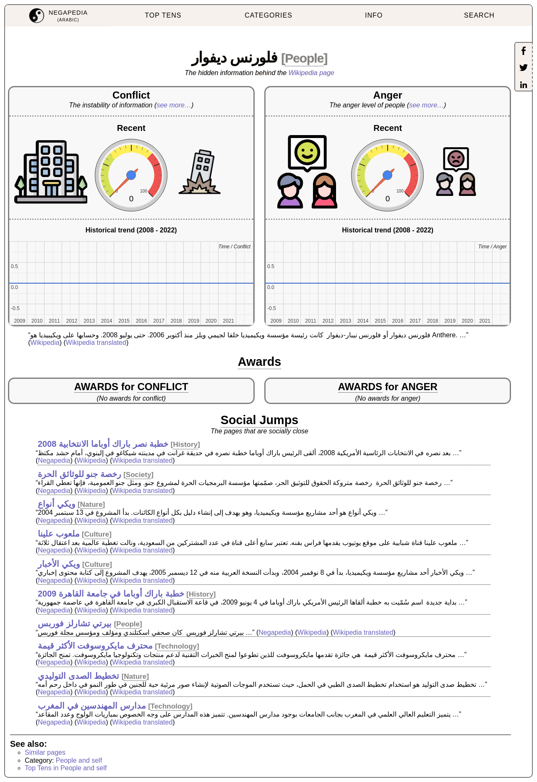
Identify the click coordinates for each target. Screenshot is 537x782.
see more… (173, 105)
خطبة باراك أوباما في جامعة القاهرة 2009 (111, 593)
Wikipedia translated (96, 342)
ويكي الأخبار (59, 563)
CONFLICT (162, 386)
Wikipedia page (311, 72)
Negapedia (54, 460)
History (185, 444)
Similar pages (45, 752)
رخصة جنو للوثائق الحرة (79, 474)
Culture (96, 534)
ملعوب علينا (59, 533)
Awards (260, 361)
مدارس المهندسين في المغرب (92, 705)
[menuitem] (57, 15)
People (304, 58)
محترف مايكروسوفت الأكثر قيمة (95, 645)
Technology (177, 646)
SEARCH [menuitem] (479, 15)
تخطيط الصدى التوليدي (78, 675)
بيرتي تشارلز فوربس (75, 623)
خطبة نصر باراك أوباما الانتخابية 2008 (103, 443)
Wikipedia (44, 342)
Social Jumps (260, 420)
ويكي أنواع (57, 503)
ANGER (419, 386)
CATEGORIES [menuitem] (268, 15)
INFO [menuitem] (374, 15)
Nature (91, 504)
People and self (79, 760)
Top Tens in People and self (66, 768)
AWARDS (96, 386)
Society (138, 475)
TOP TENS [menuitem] (163, 15)
